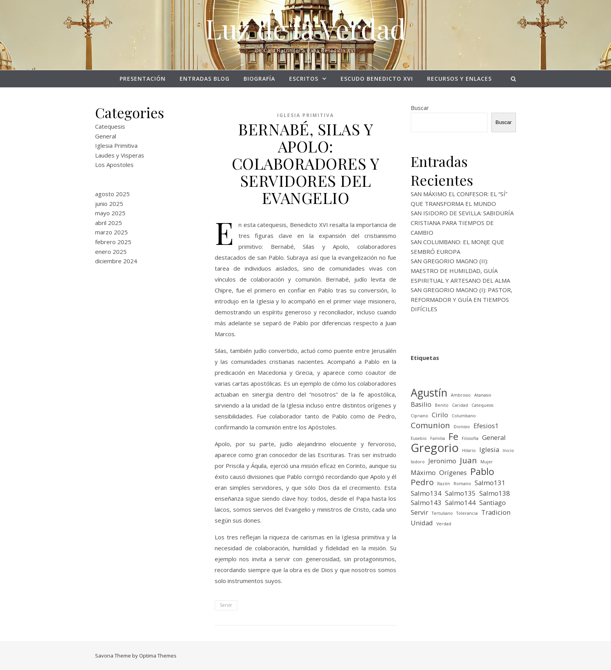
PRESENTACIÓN (143, 78)
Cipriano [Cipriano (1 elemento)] (419, 415)
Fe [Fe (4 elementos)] (453, 436)
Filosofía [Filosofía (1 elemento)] (470, 438)
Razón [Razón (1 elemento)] (443, 483)
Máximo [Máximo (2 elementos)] (423, 472)
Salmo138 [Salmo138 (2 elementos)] (494, 493)
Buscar (420, 108)
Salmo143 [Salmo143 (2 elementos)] (426, 502)
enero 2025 (111, 251)
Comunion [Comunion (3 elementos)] (430, 425)
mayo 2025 (110, 213)
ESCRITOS (303, 78)
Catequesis (110, 126)
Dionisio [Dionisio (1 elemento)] (462, 426)
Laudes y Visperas (119, 155)
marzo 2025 (111, 232)
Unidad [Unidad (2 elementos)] (422, 522)
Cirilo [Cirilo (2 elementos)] (440, 414)
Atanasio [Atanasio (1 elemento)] (482, 395)
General (105, 136)
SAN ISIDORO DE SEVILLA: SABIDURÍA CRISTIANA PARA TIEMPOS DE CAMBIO (462, 222)
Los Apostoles (114, 164)
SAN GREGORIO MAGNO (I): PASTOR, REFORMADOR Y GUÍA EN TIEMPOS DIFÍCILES (461, 299)
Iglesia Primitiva (116, 145)
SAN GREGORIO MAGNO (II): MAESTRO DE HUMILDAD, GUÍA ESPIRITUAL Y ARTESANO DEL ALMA (460, 270)
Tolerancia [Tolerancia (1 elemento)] (467, 513)
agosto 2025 (112, 194)
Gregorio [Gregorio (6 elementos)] (435, 448)
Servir (226, 605)
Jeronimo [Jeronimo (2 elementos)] (442, 460)
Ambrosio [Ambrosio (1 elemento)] (461, 395)
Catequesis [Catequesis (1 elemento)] (482, 405)
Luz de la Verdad (305, 28)
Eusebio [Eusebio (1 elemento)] (419, 438)
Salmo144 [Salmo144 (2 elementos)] (460, 502)
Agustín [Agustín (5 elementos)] (429, 393)
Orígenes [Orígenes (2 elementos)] (453, 472)
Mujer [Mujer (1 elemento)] (486, 461)
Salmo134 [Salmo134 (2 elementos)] (426, 493)
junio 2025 (109, 203)
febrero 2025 (113, 242)
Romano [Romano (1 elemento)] (462, 483)
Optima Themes (158, 655)
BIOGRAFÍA (259, 78)
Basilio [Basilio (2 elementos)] (421, 404)
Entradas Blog (205, 78)
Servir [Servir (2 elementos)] (419, 512)
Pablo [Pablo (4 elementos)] (482, 472)
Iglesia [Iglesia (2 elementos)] (489, 449)
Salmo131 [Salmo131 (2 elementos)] (490, 482)
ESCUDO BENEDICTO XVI (377, 78)
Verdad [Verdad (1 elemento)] (443, 523)
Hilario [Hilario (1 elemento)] (469, 450)
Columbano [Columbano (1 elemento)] (464, 415)
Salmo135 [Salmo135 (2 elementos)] (460, 493)
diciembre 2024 (116, 261)
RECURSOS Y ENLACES (459, 78)
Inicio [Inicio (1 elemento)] (508, 450)
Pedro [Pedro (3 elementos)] (422, 482)
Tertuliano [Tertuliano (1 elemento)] (442, 513)
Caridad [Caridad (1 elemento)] (460, 405)
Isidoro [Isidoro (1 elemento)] (418, 461)
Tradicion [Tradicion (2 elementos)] (495, 512)
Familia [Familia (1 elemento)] (437, 438)
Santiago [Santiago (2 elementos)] (492, 502)
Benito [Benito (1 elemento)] (442, 405)
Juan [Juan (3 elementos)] (468, 460)
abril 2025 (108, 223)
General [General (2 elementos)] (494, 437)
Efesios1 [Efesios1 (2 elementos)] (486, 425)
